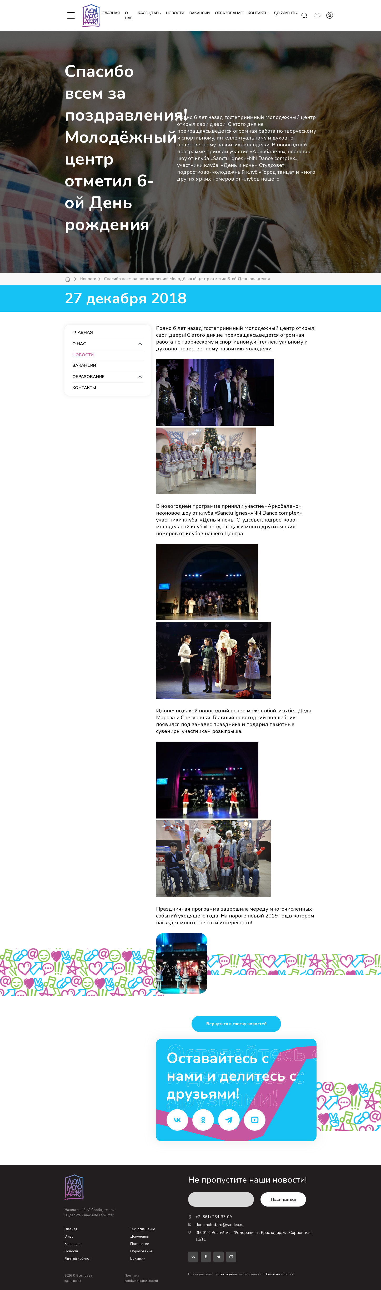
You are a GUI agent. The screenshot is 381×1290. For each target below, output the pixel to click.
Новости (88, 279)
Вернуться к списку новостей (236, 1024)
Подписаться (283, 1199)
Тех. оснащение (142, 1229)
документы (286, 13)
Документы (139, 1236)
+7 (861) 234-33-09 (210, 1216)
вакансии (199, 13)
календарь (149, 13)
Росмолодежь (226, 1274)
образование (229, 13)
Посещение (139, 1244)
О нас (129, 16)
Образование (141, 1251)
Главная (111, 13)
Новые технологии (278, 1274)
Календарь (73, 1244)
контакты (258, 13)
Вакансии (137, 1258)
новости (175, 13)
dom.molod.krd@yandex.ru (215, 1224)
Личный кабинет (77, 1258)
